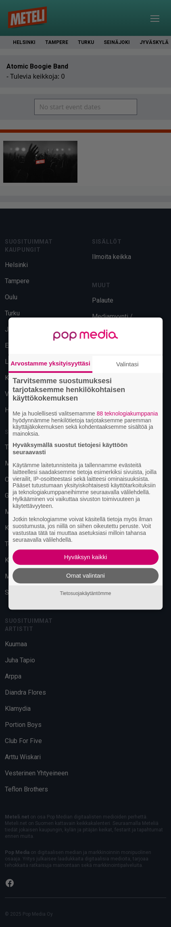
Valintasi (127, 364)
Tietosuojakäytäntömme (85, 593)
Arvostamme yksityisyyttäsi (50, 363)
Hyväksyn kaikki (85, 556)
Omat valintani (85, 575)
